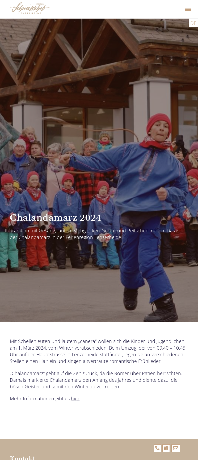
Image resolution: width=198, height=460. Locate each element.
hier (75, 398)
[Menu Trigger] (188, 9)
